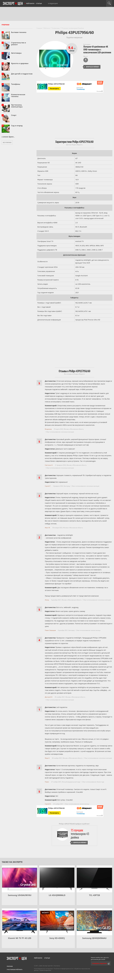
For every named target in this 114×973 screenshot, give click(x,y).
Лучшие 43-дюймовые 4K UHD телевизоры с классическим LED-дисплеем (97, 49)
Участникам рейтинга (14, 969)
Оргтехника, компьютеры (17, 106)
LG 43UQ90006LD (57, 895)
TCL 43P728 (94, 895)
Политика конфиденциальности (63, 968)
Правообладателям (45, 970)
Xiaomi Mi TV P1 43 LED (19, 938)
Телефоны (15, 84)
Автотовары (16, 53)
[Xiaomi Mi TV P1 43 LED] (19, 921)
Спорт (13, 115)
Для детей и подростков (21, 74)
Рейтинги (30, 3)
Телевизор (81, 89)
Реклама (10, 966)
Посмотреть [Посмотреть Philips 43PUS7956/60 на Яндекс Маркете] (54, 89)
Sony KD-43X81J (57, 938)
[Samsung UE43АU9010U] (19, 879)
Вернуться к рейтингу (91, 67)
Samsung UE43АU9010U (19, 895)
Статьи (39, 3)
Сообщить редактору (99, 963)
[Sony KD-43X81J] (57, 921)
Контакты (57, 966)
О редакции (53, 3)
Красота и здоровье (19, 63)
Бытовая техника (18, 32)
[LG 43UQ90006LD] (57, 879)
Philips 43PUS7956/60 (56, 808)
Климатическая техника (18, 95)
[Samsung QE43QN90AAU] (94, 921)
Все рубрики (7, 142)
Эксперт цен (13, 3)
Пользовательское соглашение (43, 968)
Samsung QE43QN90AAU (94, 938)
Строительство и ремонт (18, 43)
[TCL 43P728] (94, 879)
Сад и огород (16, 125)
